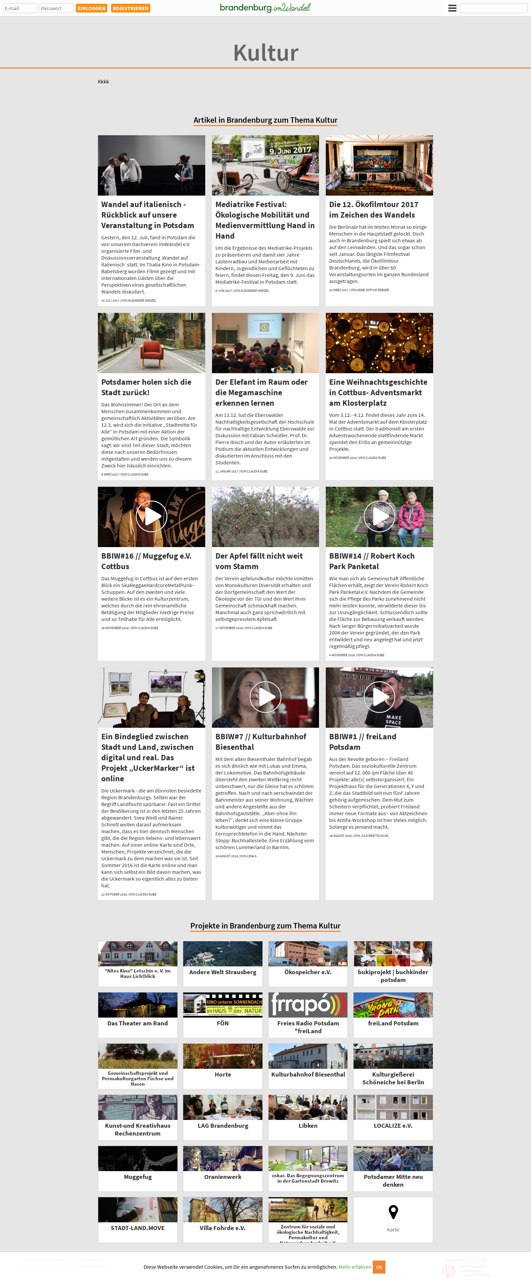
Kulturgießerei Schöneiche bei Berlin (393, 1078)
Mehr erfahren (355, 1266)
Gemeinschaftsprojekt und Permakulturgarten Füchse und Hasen (138, 1078)
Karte (393, 1218)
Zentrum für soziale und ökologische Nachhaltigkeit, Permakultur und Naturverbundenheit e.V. (308, 1234)
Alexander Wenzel (142, 300)
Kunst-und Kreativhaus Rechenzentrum (137, 1129)
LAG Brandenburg (223, 1125)
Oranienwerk (222, 1177)
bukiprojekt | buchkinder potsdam (393, 976)
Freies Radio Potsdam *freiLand (308, 1027)
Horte (223, 1074)
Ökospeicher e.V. (308, 972)
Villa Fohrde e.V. (223, 1228)
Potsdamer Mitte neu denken (393, 1180)
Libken (308, 1125)
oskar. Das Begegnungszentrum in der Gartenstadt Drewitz (308, 1178)
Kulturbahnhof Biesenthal (308, 1074)
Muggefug (138, 1177)
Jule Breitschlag (374, 836)
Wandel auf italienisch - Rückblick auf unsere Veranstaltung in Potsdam (147, 214)
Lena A (251, 856)
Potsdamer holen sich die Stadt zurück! (146, 387)
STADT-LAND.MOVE (138, 1228)
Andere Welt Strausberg (222, 972)
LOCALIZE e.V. (393, 1125)
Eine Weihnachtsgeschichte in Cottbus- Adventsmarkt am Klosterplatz (378, 392)
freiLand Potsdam (393, 1023)
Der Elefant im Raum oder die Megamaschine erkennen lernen (261, 392)
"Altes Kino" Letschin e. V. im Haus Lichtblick (138, 973)
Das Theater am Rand (137, 1023)
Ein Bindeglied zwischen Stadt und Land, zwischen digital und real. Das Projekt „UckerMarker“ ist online (148, 757)
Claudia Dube (138, 474)
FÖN (223, 1023)
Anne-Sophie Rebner (373, 290)
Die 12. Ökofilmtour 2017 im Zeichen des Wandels (374, 209)
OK (379, 1267)
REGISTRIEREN (131, 8)
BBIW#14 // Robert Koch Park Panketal (372, 560)
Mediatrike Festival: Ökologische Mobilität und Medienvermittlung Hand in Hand (265, 220)
